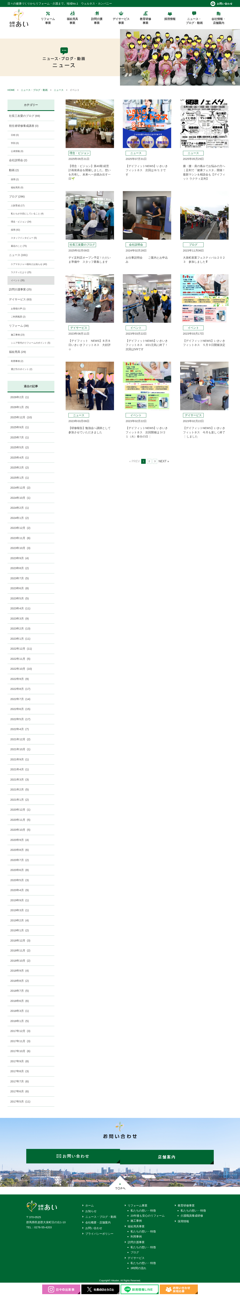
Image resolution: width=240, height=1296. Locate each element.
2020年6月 (19, 870)
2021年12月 (20, 739)
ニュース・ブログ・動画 (34, 90)
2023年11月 (20, 538)
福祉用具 (17, 187)
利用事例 (17, 361)
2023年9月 (19, 558)
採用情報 (183, 1219)
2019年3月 (19, 910)
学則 (15, 143)
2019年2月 (19, 920)
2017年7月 (19, 1081)
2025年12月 (21, 417)
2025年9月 (19, 427)
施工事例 (18, 334)
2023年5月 (19, 598)
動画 (14, 170)
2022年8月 (20, 688)
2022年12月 (21, 648)
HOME (11, 90)
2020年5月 (19, 880)
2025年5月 (19, 447)
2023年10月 (20, 548)
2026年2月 (19, 397)
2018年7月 (19, 990)
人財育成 (18, 205)
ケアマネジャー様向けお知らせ (29, 264)
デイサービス (20, 299)
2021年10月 (20, 749)
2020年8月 (19, 849)
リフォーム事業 (137, 1203)
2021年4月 (19, 769)
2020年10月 (20, 829)
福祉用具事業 (136, 1224)
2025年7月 (19, 437)
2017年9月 (19, 1061)
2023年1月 (20, 638)
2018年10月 (20, 960)
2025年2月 (19, 467)
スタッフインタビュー (24, 238)
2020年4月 (19, 890)
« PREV (134, 461)
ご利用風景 (18, 316)
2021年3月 (19, 779)
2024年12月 (20, 487)
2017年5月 (20, 1101)
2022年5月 (20, 719)
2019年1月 (19, 930)
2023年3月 (19, 618)
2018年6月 (19, 1000)
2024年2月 (19, 507)
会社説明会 (18, 160)
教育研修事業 (186, 1203)
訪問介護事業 (20, 289)
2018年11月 (20, 950)
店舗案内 (169, 1155)
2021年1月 (19, 799)
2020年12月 (20, 809)
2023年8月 (19, 568)
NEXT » (164, 461)
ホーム (89, 1203)
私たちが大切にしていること (27, 213)
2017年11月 (20, 1041)
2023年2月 (20, 628)
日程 (15, 135)
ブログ (17, 196)
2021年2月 (19, 789)
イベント (18, 280)
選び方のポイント (21, 369)
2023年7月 (19, 578)
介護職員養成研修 (192, 1213)
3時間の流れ (138, 1266)
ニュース (59, 90)
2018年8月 (19, 980)
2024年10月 (20, 497)
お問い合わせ (93, 1226)
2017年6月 (19, 1091)
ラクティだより (21, 272)
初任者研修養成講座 (24, 125)
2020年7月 (19, 860)
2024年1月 (19, 517)
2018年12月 (20, 940)
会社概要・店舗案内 (98, 1220)
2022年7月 (20, 699)
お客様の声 (18, 308)
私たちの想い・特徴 (143, 1208)
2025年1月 (19, 477)
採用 (15, 179)
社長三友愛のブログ (24, 115)
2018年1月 (19, 1021)
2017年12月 (20, 1031)
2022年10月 (21, 668)
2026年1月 (19, 407)
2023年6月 (19, 588)
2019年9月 (19, 900)
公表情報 (17, 151)
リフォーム (19, 325)
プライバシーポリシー (99, 1231)
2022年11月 (20, 658)
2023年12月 (20, 527)
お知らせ (91, 1209)
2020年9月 (19, 839)
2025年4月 (19, 457)
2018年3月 (19, 1010)
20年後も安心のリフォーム (147, 1213)
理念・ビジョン (21, 221)
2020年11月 (20, 819)
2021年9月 (19, 759)
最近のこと (19, 246)
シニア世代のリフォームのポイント (30, 343)
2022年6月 (20, 709)
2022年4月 (19, 729)
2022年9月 (19, 678)
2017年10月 (20, 1051)
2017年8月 (19, 1071)
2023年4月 (20, 608)
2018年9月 (19, 970)
